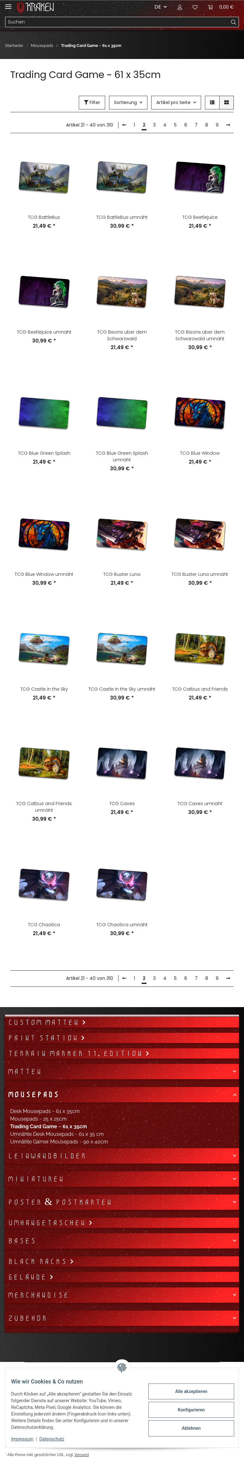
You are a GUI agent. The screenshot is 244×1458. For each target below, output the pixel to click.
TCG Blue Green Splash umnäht (122, 456)
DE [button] (157, 6)
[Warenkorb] (221, 7)
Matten (25, 1071)
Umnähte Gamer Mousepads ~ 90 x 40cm (59, 1142)
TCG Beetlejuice (200, 217)
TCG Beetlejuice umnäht (44, 332)
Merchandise (38, 1295)
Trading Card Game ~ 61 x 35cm (48, 1126)
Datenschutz (56, 1439)
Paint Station (44, 1038)
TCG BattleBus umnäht (122, 217)
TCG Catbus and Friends (200, 689)
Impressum (27, 1439)
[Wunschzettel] (195, 7)
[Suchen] (117, 22)
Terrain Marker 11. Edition (76, 1053)
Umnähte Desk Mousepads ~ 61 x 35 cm (57, 1134)
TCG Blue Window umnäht (44, 574)
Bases (22, 1241)
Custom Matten (45, 1022)
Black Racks (39, 1261)
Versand (81, 1454)
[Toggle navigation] (8, 4)
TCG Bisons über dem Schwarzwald (122, 335)
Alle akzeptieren (187, 1391)
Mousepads (33, 1095)
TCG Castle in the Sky (44, 689)
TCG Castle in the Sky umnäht (121, 689)
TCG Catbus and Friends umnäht (44, 806)
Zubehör (27, 1318)
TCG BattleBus (44, 217)
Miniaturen (36, 1179)
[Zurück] (124, 125)
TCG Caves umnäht (200, 803)
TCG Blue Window (200, 453)
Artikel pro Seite (173, 102)
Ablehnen (186, 1428)
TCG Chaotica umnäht (122, 924)
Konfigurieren (186, 1409)
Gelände (28, 1277)
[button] (179, 7)
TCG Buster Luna (121, 574)
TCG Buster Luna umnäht (200, 574)
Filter (92, 102)
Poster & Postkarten (60, 1202)
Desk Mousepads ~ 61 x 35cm (45, 1111)
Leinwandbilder (47, 1156)
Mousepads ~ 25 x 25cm (38, 1119)
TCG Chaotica (44, 924)
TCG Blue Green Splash (44, 453)
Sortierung (125, 102)
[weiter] (228, 125)
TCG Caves (122, 803)
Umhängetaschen (48, 1223)
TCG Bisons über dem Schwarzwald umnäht (200, 335)
